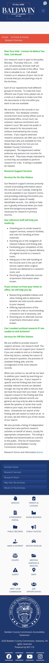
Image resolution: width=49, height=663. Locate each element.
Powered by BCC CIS (24, 647)
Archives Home (11, 467)
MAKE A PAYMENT (15, 543)
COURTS (15, 557)
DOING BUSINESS (33, 514)
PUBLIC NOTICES (34, 529)
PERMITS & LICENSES (34, 501)
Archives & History (20, 37)
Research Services (12, 472)
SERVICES (15, 500)
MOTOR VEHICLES (34, 543)
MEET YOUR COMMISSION (15, 587)
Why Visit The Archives (14, 482)
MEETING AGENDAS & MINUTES (33, 560)
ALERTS (15, 572)
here (40, 452)
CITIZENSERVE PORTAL (15, 516)
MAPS (33, 572)
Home (5, 37)
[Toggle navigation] (43, 10)
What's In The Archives (14, 487)
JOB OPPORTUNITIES (34, 587)
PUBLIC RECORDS (15, 529)
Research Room (11, 477)
